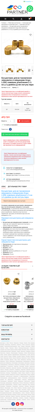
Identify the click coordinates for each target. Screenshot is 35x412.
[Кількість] (10, 121)
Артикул (3, 87)
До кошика (24, 121)
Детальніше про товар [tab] (17, 186)
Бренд (14, 87)
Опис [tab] (3, 186)
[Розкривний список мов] (28, 1)
